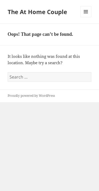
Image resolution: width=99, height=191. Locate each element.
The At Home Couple (37, 12)
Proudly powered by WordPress (31, 95)
